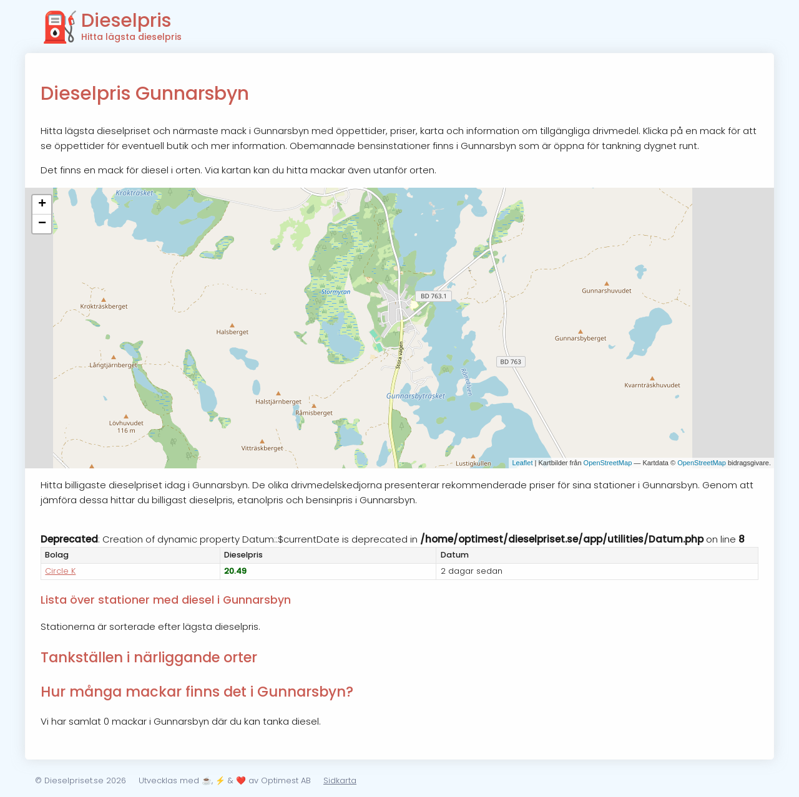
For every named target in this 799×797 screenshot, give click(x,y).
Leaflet (522, 462)
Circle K (60, 571)
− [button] (42, 224)
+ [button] (42, 204)
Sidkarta (339, 780)
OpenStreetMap (608, 462)
